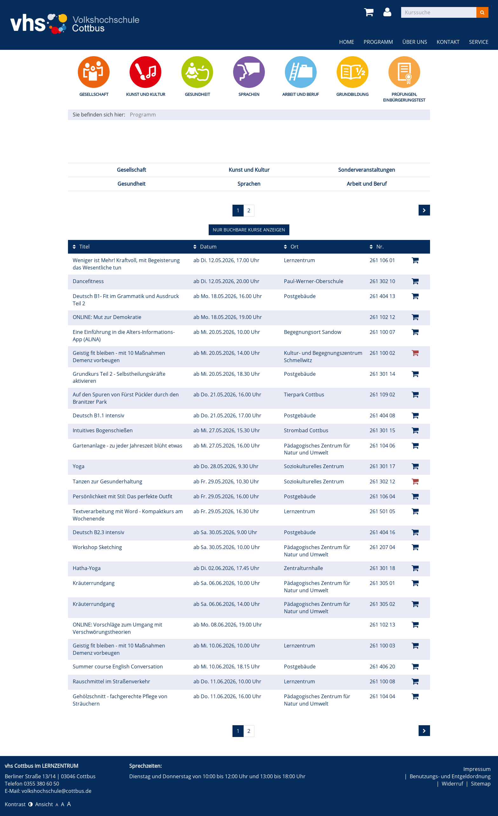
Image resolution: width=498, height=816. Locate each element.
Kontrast (19, 804)
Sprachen (249, 94)
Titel (81, 246)
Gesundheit (197, 94)
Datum (205, 246)
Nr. (377, 246)
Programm (378, 41)
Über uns (414, 41)
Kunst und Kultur (145, 94)
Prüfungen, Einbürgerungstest (404, 97)
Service (478, 41)
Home (346, 41)
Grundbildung (352, 94)
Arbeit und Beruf (300, 94)
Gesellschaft (93, 94)
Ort (291, 246)
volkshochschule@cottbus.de (56, 790)
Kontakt (448, 41)
